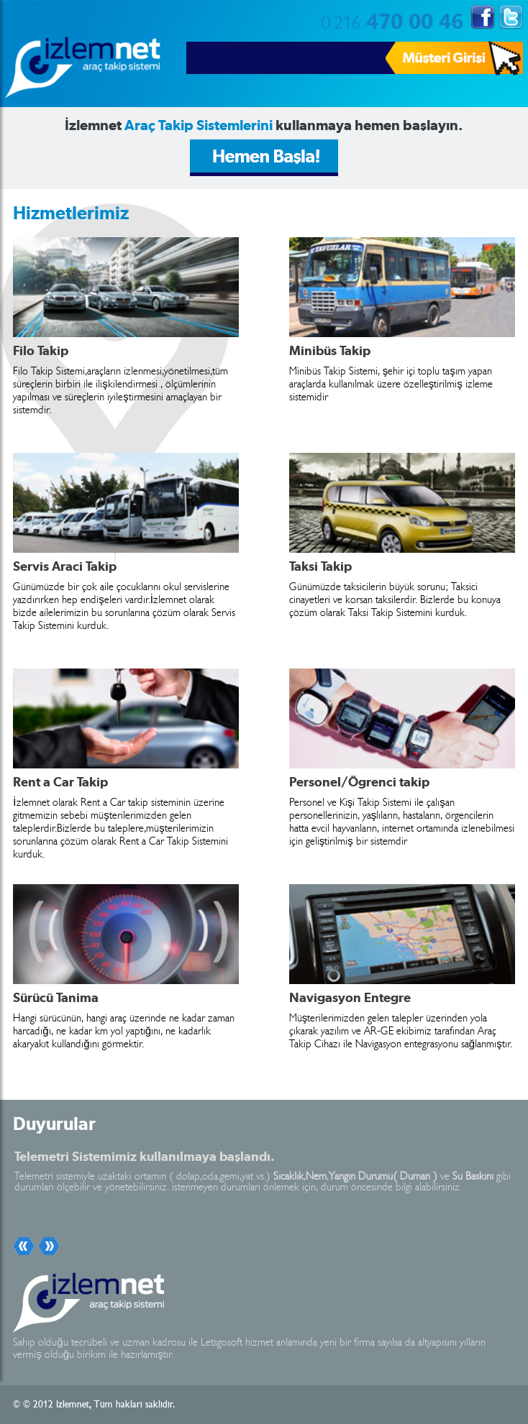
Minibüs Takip (329, 351)
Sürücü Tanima (56, 998)
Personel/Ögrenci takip (359, 782)
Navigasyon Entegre (350, 998)
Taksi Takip (320, 566)
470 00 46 (392, 20)
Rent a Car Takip (60, 782)
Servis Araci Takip (65, 566)
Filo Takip (40, 351)
